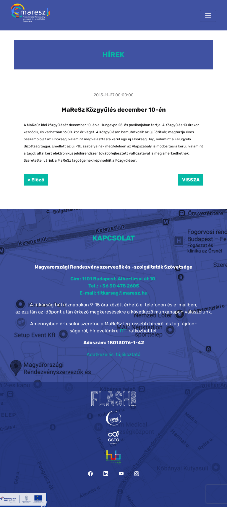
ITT (123, 331)
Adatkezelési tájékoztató (113, 354)
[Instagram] (136, 474)
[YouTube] (121, 474)
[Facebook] (90, 474)
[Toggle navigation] (208, 16)
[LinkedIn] (105, 474)
